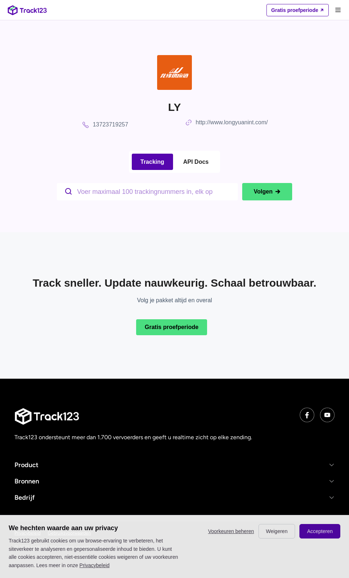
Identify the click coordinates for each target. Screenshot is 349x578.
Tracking (152, 162)
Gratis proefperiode (171, 327)
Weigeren (277, 531)
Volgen (267, 191)
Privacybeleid (94, 565)
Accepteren (320, 531)
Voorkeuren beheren (231, 531)
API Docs (196, 162)
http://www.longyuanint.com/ (232, 122)
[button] (174, 465)
